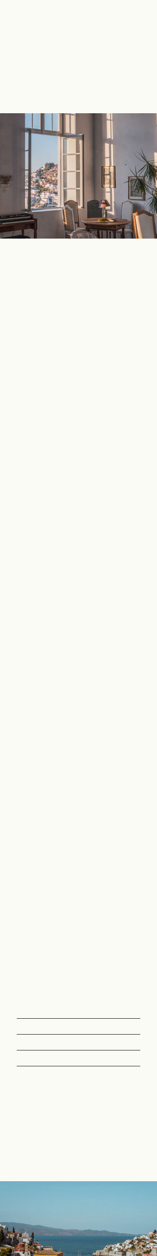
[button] (141, 56)
